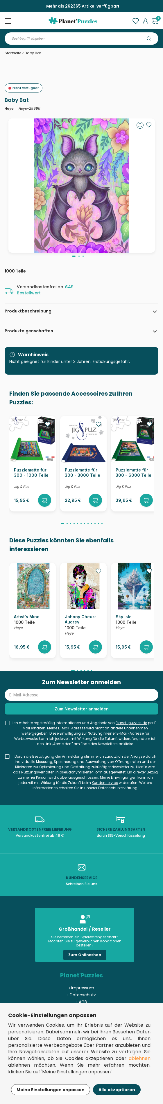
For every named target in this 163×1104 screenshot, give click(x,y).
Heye (9, 108)
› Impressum (81, 988)
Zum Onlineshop (84, 955)
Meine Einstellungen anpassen (51, 1090)
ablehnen (140, 1058)
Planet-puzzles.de (131, 722)
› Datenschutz (81, 995)
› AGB (81, 1002)
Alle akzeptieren (116, 1090)
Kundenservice (105, 782)
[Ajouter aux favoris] (148, 124)
